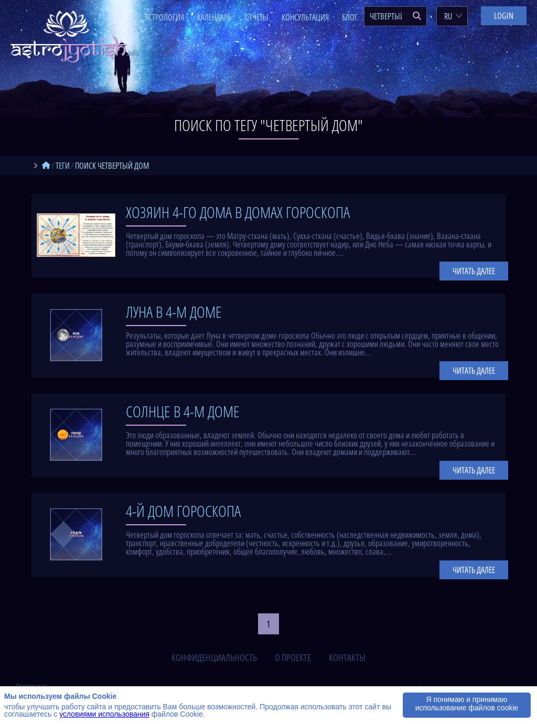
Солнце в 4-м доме (183, 411)
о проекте (293, 657)
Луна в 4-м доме (174, 311)
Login (503, 15)
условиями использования (104, 714)
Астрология (164, 17)
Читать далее (474, 271)
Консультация (305, 17)
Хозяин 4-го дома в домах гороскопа (238, 212)
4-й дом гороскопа (183, 511)
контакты (347, 657)
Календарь (214, 17)
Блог (350, 17)
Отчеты (256, 17)
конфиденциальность (214, 657)
